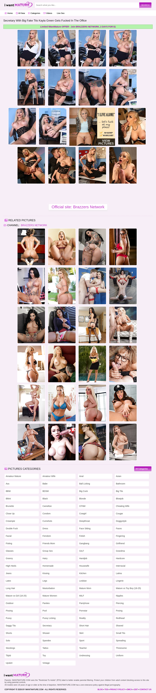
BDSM (46, 491)
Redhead (120, 618)
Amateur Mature (13, 476)
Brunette (10, 506)
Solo (8, 640)
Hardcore (120, 558)
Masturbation (49, 588)
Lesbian (83, 581)
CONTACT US (145, 689)
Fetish (82, 536)
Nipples (119, 596)
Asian (118, 476)
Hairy (45, 558)
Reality (82, 618)
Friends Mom (49, 543)
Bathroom (120, 483)
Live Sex (59, 13)
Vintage (46, 663)
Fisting (9, 543)
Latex (8, 581)
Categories (34, 13)
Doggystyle (121, 521)
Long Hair (10, 588)
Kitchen (82, 573)
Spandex (47, 640)
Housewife (84, 566)
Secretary (47, 625)
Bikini (8, 498)
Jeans (8, 573)
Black (45, 498)
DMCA (129, 689)
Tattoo (45, 648)
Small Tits (120, 633)
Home (9, 13)
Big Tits (119, 491)
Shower (46, 633)
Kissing (46, 573)
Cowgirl (82, 513)
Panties (46, 603)
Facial (8, 536)
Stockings (10, 648)
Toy (44, 655)
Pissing (9, 610)
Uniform (119, 655)
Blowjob (119, 498)
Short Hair (84, 625)
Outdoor (10, 603)
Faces (119, 528)
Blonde (82, 498)
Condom (47, 513)
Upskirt (9, 663)
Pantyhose (84, 603)
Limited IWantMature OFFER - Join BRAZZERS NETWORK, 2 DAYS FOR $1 (78, 26)
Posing (119, 610)
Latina (119, 573)
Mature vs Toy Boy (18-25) (128, 588)
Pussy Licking (49, 618)
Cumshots (47, 521)
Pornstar (83, 610)
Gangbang (84, 543)
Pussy (9, 618)
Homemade (48, 566)
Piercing (120, 603)
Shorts (9, 633)
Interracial (120, 566)
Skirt (81, 633)
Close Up (10, 513)
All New (20, 13)
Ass (7, 483)
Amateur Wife (49, 476)
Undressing (84, 655)
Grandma (120, 551)
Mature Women (50, 596)
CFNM (82, 506)
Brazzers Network (33, 225)
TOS (106, 689)
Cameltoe (47, 506)
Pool (45, 610)
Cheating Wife (122, 506)
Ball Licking (84, 483)
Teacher (83, 648)
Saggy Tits (11, 625)
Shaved (119, 625)
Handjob (83, 558)
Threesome (121, 648)
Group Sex (48, 551)
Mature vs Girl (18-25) (16, 596)
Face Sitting (84, 528)
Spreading (121, 640)
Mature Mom (85, 588)
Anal (81, 476)
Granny (9, 558)
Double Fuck (12, 528)
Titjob (8, 655)
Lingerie (120, 581)
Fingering (120, 536)
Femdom (47, 536)
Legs (45, 581)
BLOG (100, 689)
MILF (81, 596)
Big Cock (83, 491)
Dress (45, 528)
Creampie (10, 521)
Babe (45, 483)
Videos (47, 13)
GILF (81, 551)
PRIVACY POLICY (117, 689)
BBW (8, 491)
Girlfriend (120, 543)
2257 (136, 689)
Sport (81, 640)
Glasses (10, 551)
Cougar (119, 513)
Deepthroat (84, 521)
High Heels (11, 566)
